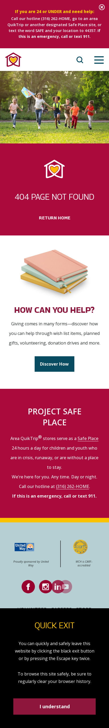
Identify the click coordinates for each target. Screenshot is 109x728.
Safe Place (88, 439)
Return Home (54, 227)
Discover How (54, 364)
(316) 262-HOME (55, 18)
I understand (54, 706)
